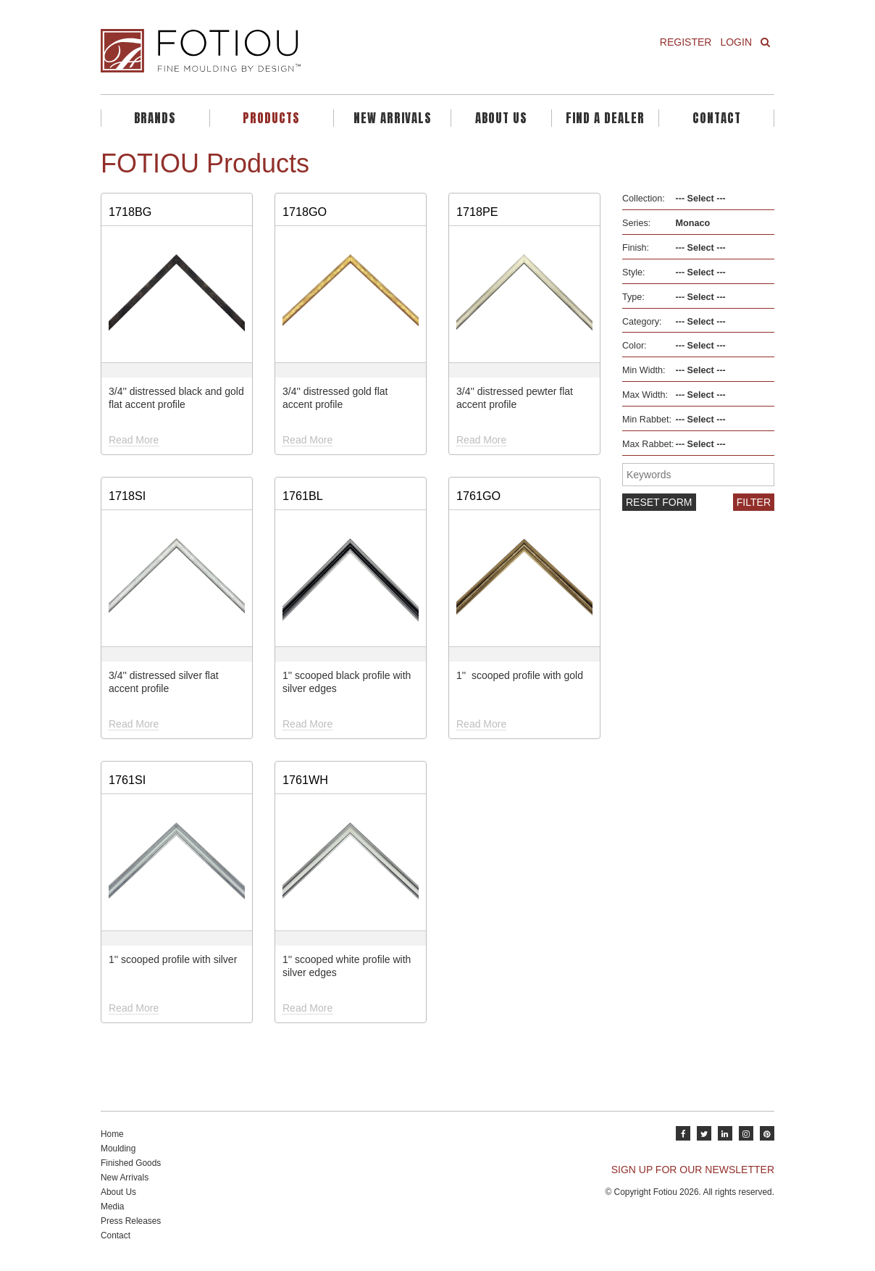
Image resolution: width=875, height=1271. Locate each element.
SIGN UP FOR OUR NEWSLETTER (692, 1169)
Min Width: (643, 370)
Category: (642, 322)
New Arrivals (392, 118)
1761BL (302, 495)
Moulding (118, 1148)
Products (271, 118)
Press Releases (131, 1221)
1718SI (127, 495)
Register (686, 42)
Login (736, 42)
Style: (633, 272)
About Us (501, 118)
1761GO (478, 495)
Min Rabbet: (646, 419)
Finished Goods (131, 1163)
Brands (155, 118)
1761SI (127, 779)
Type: (633, 297)
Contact (716, 118)
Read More (134, 440)
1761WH (305, 779)
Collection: (643, 198)
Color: (634, 346)
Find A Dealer (605, 118)
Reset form (659, 502)
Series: (636, 223)
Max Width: (645, 395)
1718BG (130, 211)
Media (112, 1206)
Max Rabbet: (648, 444)
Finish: (635, 248)
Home (112, 1134)
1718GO (304, 211)
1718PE (477, 211)
